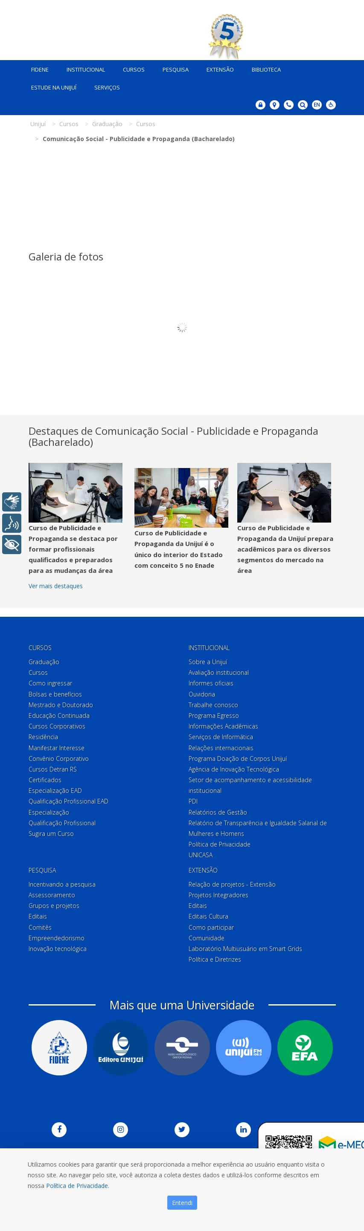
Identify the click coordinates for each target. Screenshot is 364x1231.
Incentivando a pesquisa (62, 882)
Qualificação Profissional (62, 821)
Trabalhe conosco (213, 703)
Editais (38, 914)
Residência (43, 735)
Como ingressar (50, 681)
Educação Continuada (59, 713)
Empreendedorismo (56, 936)
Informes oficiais (211, 681)
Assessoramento (52, 893)
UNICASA (201, 853)
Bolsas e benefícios (55, 692)
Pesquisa (173, 67)
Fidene (37, 67)
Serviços (104, 85)
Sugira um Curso (51, 831)
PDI (193, 799)
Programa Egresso (214, 713)
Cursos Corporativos (57, 724)
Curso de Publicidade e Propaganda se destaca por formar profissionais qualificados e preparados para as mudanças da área (73, 547)
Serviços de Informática (221, 735)
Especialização (49, 810)
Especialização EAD (55, 789)
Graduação (44, 660)
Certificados (45, 778)
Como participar (211, 925)
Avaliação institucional (219, 671)
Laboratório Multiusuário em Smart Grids (245, 946)
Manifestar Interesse (56, 746)
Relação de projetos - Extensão (232, 882)
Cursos (131, 67)
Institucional (83, 67)
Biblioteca (263, 67)
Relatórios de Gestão (218, 810)
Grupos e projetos (54, 904)
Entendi (182, 1203)
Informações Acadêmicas (223, 724)
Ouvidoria (202, 692)
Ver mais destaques (56, 584)
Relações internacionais (221, 746)
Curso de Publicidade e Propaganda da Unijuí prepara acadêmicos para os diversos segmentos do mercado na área (285, 547)
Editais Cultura (208, 914)
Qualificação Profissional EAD (68, 799)
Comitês (40, 925)
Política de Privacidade (219, 842)
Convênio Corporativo (59, 756)
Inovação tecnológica (58, 946)
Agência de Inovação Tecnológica (234, 767)
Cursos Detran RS (53, 767)
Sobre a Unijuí (208, 660)
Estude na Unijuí (50, 85)
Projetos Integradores (218, 893)
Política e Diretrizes (215, 957)
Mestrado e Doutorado (61, 703)
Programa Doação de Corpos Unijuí (238, 756)
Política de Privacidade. (77, 1186)
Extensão (217, 67)
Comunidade (206, 936)
